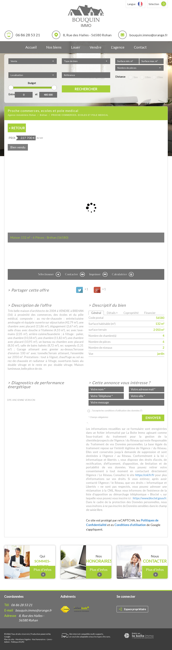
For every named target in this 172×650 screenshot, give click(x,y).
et (36, 94)
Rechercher (86, 89)
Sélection (154, 4)
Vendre (95, 47)
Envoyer (153, 418)
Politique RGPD (17, 642)
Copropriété (131, 312)
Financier (150, 312)
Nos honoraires (39, 639)
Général (96, 312)
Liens (49, 639)
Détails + (112, 312)
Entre (11, 94)
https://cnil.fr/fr (144, 475)
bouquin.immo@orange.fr (148, 35)
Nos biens (53, 47)
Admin (7, 642)
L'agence (117, 47)
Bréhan (43, 115)
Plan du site (9, 639)
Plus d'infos (42, 572)
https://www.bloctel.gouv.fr (149, 498)
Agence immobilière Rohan (22, 115)
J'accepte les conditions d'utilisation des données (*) (117, 410)
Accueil (31, 47)
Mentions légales (23, 639)
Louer (75, 47)
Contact (140, 47)
